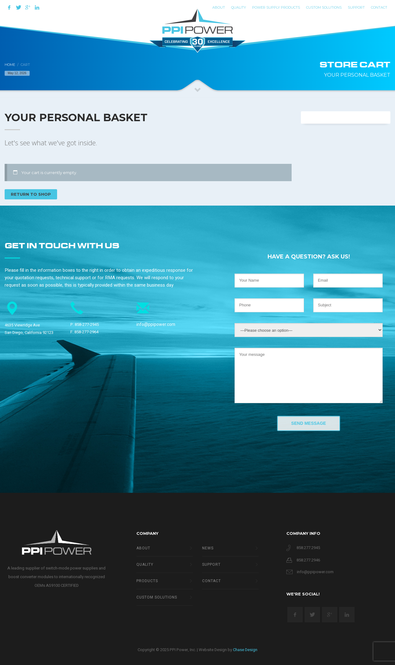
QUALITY (238, 7)
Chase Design (245, 650)
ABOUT (218, 7)
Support (356, 7)
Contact (379, 7)
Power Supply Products (276, 7)
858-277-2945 (87, 324)
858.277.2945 (308, 548)
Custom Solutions (324, 7)
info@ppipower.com (155, 324)
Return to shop (31, 194)
